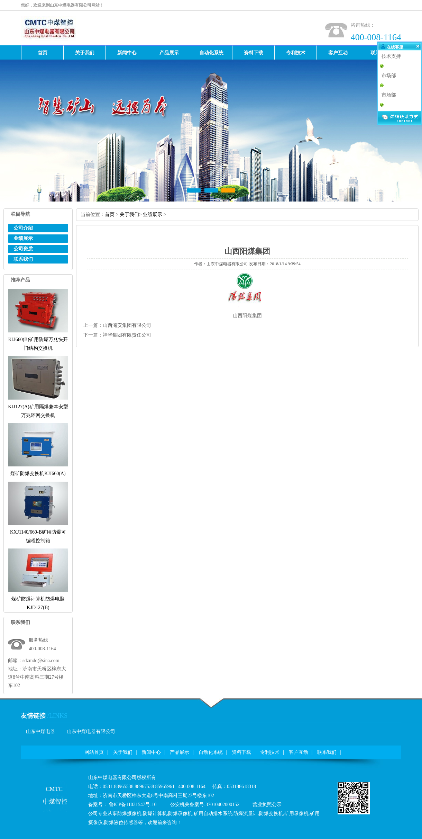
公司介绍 (23, 228)
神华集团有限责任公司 (127, 335)
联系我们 (23, 259)
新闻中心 (151, 752)
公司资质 (23, 248)
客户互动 (298, 752)
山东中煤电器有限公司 (91, 731)
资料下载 (241, 752)
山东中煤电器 (40, 731)
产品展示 (179, 752)
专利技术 (269, 752)
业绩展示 (23, 238)
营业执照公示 (267, 804)
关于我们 (129, 214)
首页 (109, 214)
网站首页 (94, 752)
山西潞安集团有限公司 (127, 325)
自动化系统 (211, 752)
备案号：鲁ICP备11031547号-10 (122, 804)
